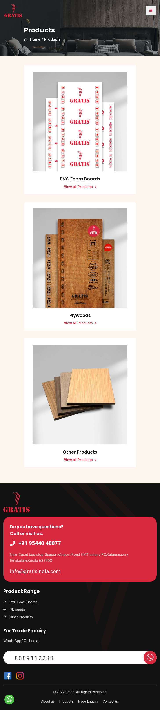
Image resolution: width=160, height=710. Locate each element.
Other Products (80, 452)
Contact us (111, 701)
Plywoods (80, 315)
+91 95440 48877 (39, 543)
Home (32, 39)
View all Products (80, 187)
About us (48, 701)
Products (66, 701)
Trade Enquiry (88, 701)
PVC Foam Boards (80, 179)
